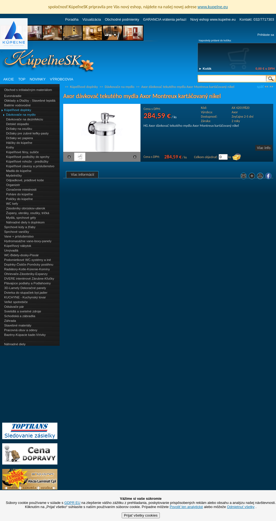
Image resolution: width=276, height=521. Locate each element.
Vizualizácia (91, 19)
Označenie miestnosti (21, 189)
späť (260, 86)
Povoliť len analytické (186, 507)
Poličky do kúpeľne (19, 199)
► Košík (205, 68)
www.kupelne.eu (213, 6)
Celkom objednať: (206, 157)
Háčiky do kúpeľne (19, 142)
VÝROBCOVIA (61, 79)
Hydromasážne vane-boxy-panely (28, 241)
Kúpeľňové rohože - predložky (27, 161)
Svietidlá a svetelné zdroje (22, 311)
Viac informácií (82, 174)
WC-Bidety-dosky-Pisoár (21, 255)
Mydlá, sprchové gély (21, 217)
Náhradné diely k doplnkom (25, 222)
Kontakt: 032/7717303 (257, 19)
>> (271, 86)
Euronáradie (13, 96)
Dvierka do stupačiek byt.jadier (25, 292)
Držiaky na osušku (19, 128)
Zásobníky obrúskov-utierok (25, 208)
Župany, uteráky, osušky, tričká (27, 213)
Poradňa (71, 19)
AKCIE (8, 79)
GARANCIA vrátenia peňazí (164, 19)
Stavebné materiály (17, 325)
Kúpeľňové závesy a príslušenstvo (30, 166)
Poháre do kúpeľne (19, 194)
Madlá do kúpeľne (18, 170)
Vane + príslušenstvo (19, 236)
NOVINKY (38, 79)
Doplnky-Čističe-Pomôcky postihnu (28, 264)
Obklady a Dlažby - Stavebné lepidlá (29, 100)
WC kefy (12, 203)
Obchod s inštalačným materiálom (28, 89)
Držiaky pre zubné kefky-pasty (27, 133)
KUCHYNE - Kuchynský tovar (25, 297)
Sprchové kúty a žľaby (19, 227)
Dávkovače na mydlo (21, 114)
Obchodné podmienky (122, 19)
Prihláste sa (266, 34)
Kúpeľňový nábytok (17, 245)
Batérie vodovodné (17, 105)
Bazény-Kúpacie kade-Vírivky (25, 334)
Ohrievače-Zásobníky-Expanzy (25, 274)
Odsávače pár (14, 306)
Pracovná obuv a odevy (20, 330)
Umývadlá (11, 250)
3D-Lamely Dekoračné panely (25, 288)
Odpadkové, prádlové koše (25, 180)
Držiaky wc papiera (19, 138)
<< (267, 86)
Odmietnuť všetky (240, 507)
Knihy (10, 147)
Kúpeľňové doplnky (17, 110)
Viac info (263, 147)
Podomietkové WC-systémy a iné (27, 259)
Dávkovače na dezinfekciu (24, 119)
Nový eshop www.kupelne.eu (212, 19)
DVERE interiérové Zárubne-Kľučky (29, 278)
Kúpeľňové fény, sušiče (22, 152)
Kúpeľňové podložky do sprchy (27, 156)
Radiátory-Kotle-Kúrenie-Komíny (27, 269)
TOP (21, 79)
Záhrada (10, 320)
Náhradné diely (14, 344)
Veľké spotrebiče (16, 302)
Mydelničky (14, 175)
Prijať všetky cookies (141, 515)
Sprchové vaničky (16, 231)
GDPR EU (72, 503)
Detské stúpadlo (17, 124)
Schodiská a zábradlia (19, 316)
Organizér (13, 185)
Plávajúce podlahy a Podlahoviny (27, 283)
